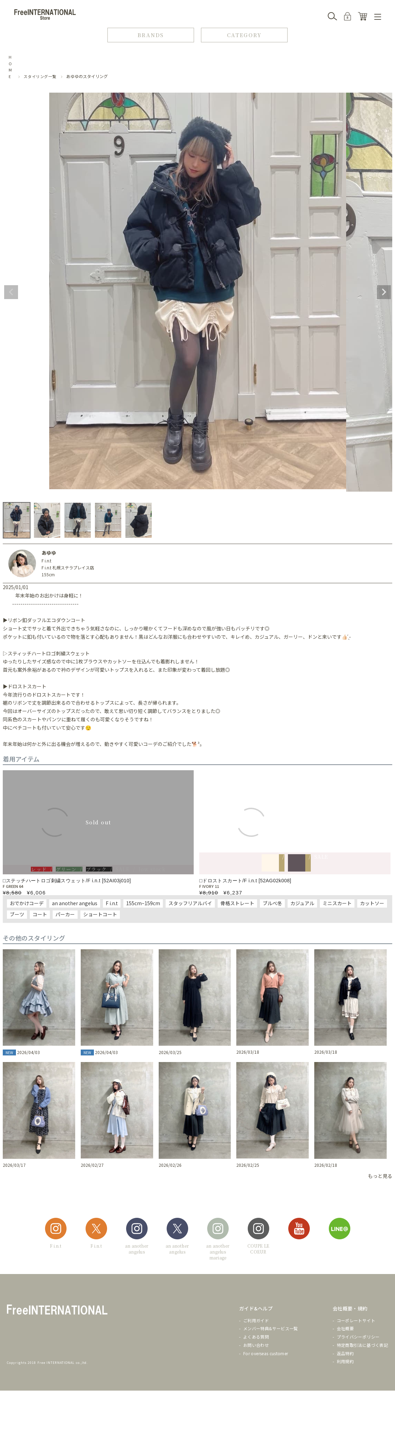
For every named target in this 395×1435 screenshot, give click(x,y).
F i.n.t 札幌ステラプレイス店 (68, 567)
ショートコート (100, 914)
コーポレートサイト (356, 1320)
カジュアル (302, 903)
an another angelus (74, 903)
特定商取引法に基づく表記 (362, 1345)
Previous (11, 292)
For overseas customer (265, 1353)
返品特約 (345, 1353)
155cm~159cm (143, 903)
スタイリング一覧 (40, 76)
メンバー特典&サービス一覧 (270, 1328)
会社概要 (345, 1328)
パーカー (65, 914)
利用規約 (345, 1361)
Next (384, 292)
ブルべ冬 (272, 903)
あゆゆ (49, 552)
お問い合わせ (256, 1345)
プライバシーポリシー (358, 1337)
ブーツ (17, 914)
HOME (10, 66)
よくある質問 (256, 1337)
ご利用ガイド (256, 1320)
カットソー (372, 903)
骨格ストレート (237, 903)
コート (40, 914)
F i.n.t (46, 560)
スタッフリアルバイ (190, 903)
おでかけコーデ (27, 903)
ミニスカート (337, 903)
